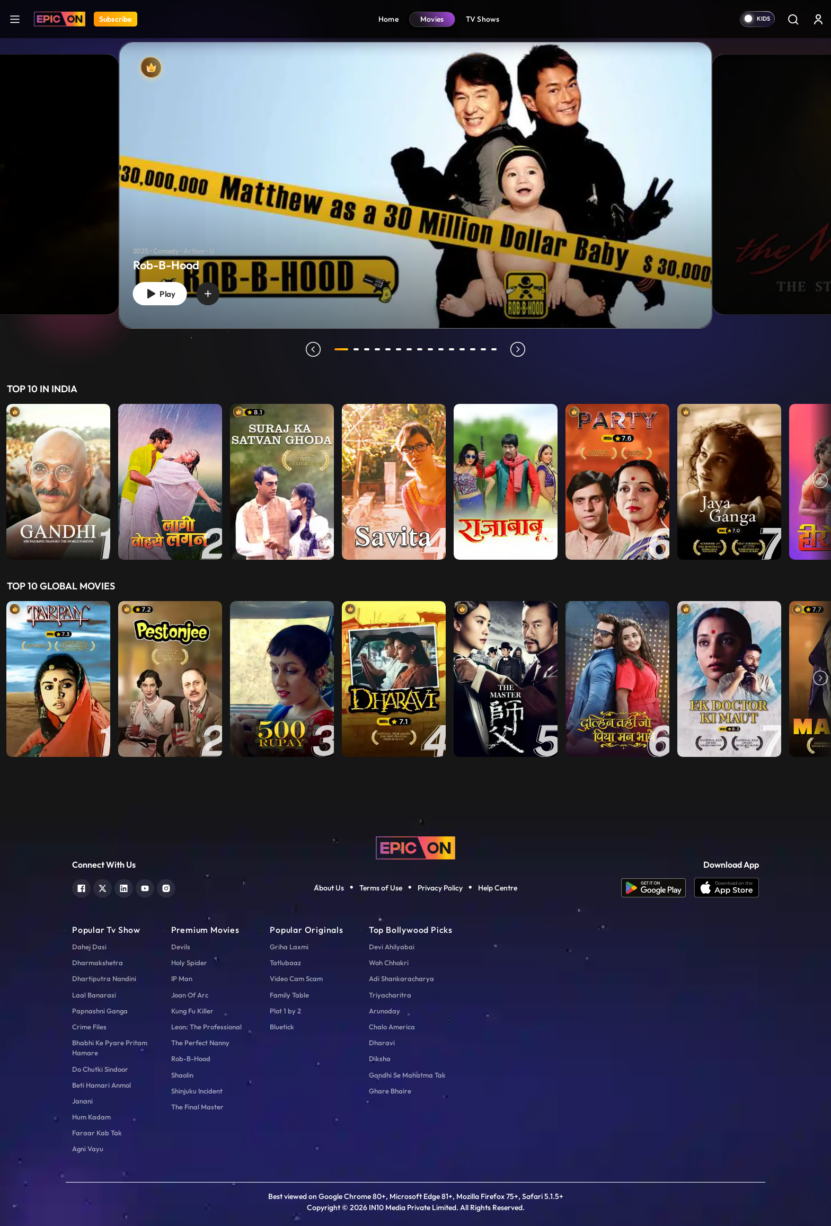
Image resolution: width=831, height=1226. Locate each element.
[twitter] (102, 887)
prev (313, 349)
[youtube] (145, 887)
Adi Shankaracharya (401, 978)
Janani (82, 1101)
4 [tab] (377, 349)
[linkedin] (123, 887)
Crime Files (89, 1026)
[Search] (792, 19)
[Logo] (59, 19)
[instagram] (166, 887)
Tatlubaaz (285, 962)
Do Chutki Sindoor (100, 1069)
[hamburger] (14, 19)
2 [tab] (356, 349)
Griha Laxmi (289, 946)
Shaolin (182, 1075)
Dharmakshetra (97, 962)
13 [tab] (472, 349)
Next (820, 482)
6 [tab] (398, 349)
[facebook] (81, 887)
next (518, 349)
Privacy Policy (440, 888)
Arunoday (384, 1011)
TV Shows (483, 19)
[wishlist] (207, 293)
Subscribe (115, 19)
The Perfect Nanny (200, 1042)
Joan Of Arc (189, 995)
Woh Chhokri (389, 962)
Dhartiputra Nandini (104, 978)
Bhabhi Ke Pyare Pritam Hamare (109, 1047)
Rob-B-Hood (190, 1058)
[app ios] (726, 888)
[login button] (818, 19)
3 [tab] (366, 349)
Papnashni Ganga (100, 1011)
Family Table (289, 995)
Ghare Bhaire (390, 1091)
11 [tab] (451, 349)
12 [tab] (462, 349)
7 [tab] (409, 349)
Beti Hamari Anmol (101, 1085)
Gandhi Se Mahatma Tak (407, 1075)
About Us (329, 888)
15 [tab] (494, 349)
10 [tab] (441, 349)
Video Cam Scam (296, 978)
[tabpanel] (415, 176)
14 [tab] (483, 349)
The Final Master (197, 1106)
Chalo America (392, 1026)
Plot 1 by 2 (285, 1011)
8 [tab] (419, 349)
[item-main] (58, 482)
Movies (432, 19)
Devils (180, 946)
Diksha (380, 1058)
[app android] (657, 888)
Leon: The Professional (206, 1026)
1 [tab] (341, 349)
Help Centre (497, 888)
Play (159, 294)
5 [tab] (388, 349)
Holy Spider (189, 962)
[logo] (415, 846)
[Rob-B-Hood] (415, 185)
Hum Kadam (91, 1117)
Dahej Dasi (89, 946)
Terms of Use (380, 888)
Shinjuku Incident (197, 1091)
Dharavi (382, 1042)
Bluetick (282, 1026)
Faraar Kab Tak (97, 1132)
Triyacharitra (390, 995)
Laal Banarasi (94, 995)
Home (388, 19)
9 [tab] (430, 349)
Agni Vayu (87, 1148)
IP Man (181, 978)
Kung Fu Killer (192, 1011)
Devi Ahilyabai (391, 946)
